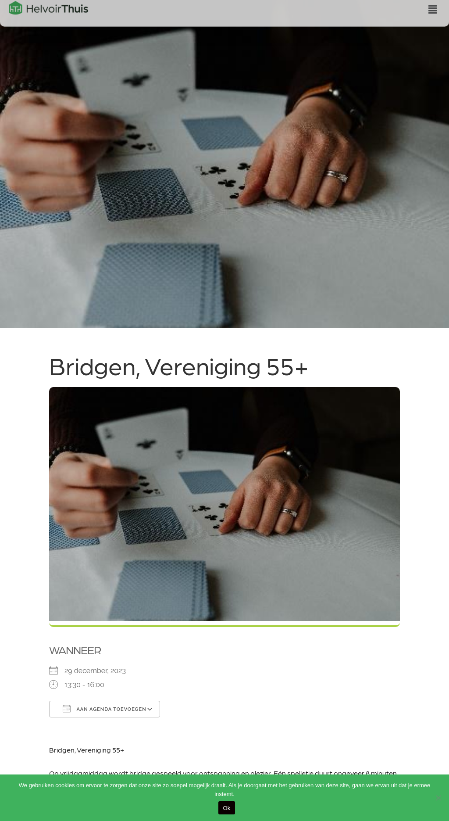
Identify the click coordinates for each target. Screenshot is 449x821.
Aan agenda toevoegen (104, 709)
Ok (226, 808)
